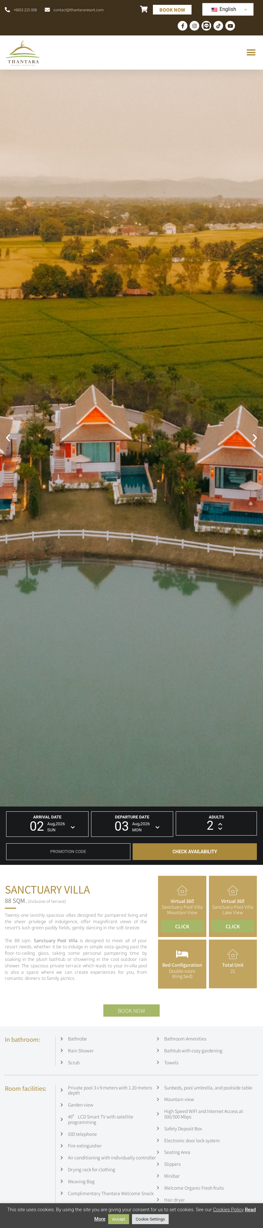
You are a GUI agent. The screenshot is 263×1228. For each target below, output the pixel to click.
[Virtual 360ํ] (182, 890)
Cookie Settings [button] (150, 1219)
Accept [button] (118, 1219)
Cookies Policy (228, 1210)
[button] (251, 52)
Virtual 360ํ (182, 901)
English (223, 9)
